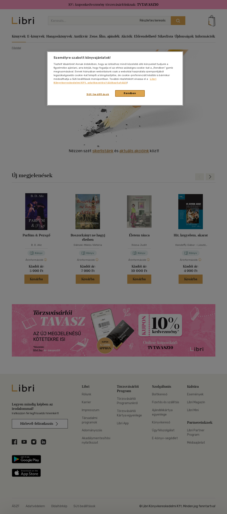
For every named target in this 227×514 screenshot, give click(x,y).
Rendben (130, 93)
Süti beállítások (97, 94)
